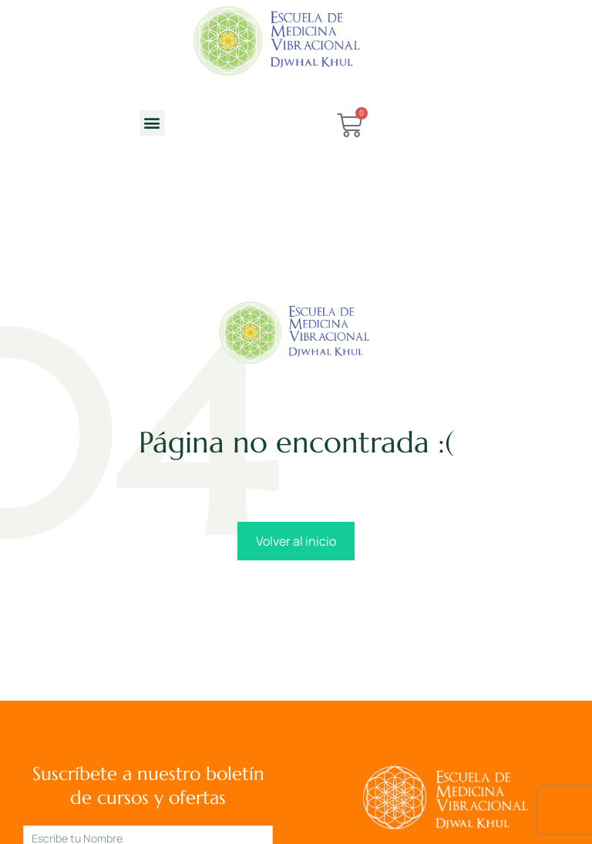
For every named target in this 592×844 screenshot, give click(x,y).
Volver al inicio (296, 541)
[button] (152, 123)
